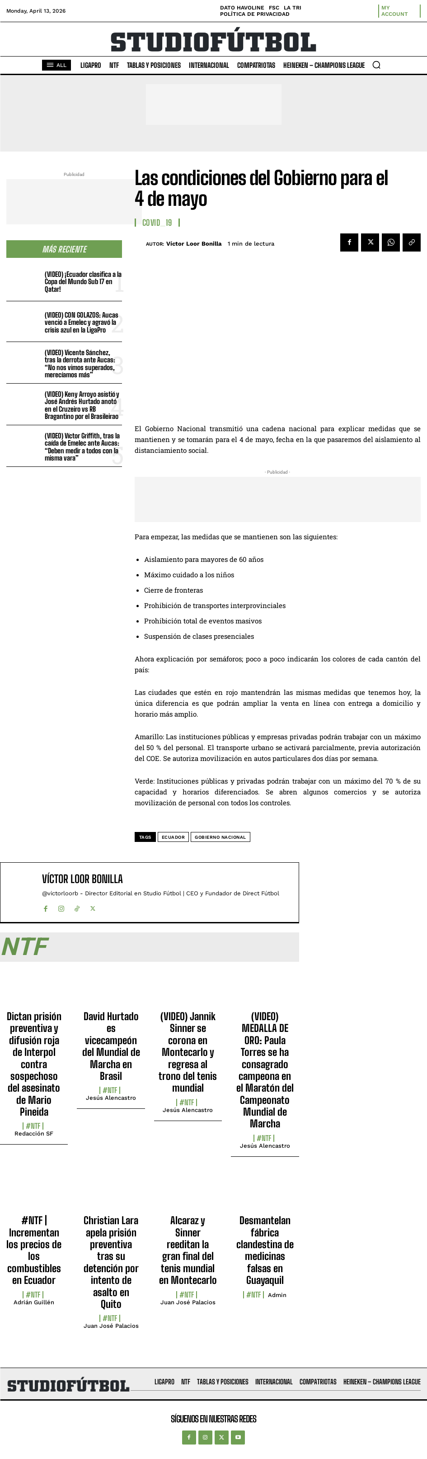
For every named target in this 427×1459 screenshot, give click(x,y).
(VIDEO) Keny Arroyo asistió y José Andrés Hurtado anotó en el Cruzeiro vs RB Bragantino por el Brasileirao (82, 405)
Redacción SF (33, 1133)
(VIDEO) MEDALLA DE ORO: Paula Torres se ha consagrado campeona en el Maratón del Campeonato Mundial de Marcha (265, 1070)
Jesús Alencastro (111, 1097)
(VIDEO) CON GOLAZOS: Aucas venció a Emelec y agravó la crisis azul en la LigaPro (81, 322)
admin (277, 1295)
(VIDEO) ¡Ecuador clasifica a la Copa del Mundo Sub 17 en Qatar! (83, 281)
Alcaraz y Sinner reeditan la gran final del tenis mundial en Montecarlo (188, 1250)
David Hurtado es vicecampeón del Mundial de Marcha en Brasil (111, 1046)
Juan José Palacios (111, 1325)
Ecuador (173, 837)
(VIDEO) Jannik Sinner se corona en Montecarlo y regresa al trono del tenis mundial (188, 1052)
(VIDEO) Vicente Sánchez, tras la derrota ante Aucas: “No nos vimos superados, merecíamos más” (80, 363)
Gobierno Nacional (220, 837)
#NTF (33, 1126)
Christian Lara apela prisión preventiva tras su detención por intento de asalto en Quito (111, 1262)
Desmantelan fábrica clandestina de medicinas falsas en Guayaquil (265, 1250)
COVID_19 (157, 223)
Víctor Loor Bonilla (194, 243)
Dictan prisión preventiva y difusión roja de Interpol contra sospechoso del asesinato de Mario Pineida (34, 1064)
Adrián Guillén (34, 1302)
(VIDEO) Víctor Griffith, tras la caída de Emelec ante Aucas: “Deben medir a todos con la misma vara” (82, 447)
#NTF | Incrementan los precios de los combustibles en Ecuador (33, 1250)
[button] (376, 65)
